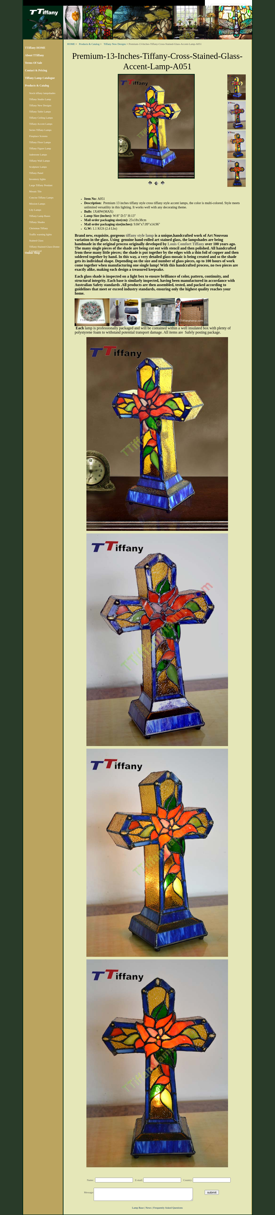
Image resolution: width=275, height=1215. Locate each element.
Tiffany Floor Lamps (40, 142)
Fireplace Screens (38, 136)
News (149, 1207)
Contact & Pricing (36, 70)
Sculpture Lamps (38, 166)
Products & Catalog (37, 85)
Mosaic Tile (35, 191)
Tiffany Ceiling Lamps (41, 117)
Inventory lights (37, 179)
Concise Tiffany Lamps (41, 197)
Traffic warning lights (40, 234)
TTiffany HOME (35, 47)
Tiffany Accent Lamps (40, 123)
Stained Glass (36, 240)
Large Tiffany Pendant (41, 185)
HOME (71, 44)
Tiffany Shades (37, 222)
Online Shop (32, 252)
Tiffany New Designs (40, 105)
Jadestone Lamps (38, 154)
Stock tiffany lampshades (42, 93)
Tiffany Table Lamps (40, 111)
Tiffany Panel (36, 173)
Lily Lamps (35, 209)
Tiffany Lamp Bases (39, 216)
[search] (227, 10)
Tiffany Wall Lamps (39, 160)
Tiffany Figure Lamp (40, 148)
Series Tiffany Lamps (40, 130)
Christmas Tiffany (38, 228)
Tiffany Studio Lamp (40, 99)
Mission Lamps (37, 203)
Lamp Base (138, 1207)
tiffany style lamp (140, 235)
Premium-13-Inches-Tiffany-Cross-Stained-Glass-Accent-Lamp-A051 (165, 44)
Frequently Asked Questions (168, 1207)
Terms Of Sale (33, 62)
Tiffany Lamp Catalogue (40, 78)
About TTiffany (34, 55)
